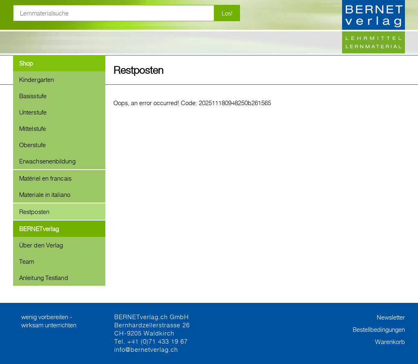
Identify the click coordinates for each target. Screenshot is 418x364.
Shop (26, 63)
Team (26, 261)
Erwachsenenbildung (47, 161)
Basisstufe (33, 95)
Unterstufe (33, 112)
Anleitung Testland (43, 277)
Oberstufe (32, 144)
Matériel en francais (45, 178)
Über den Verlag (41, 245)
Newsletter (391, 317)
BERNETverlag (39, 228)
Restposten (34, 211)
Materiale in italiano (44, 194)
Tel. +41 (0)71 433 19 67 (151, 341)
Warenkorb (390, 341)
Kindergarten (36, 79)
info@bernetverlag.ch (146, 349)
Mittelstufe (32, 128)
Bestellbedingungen (379, 329)
